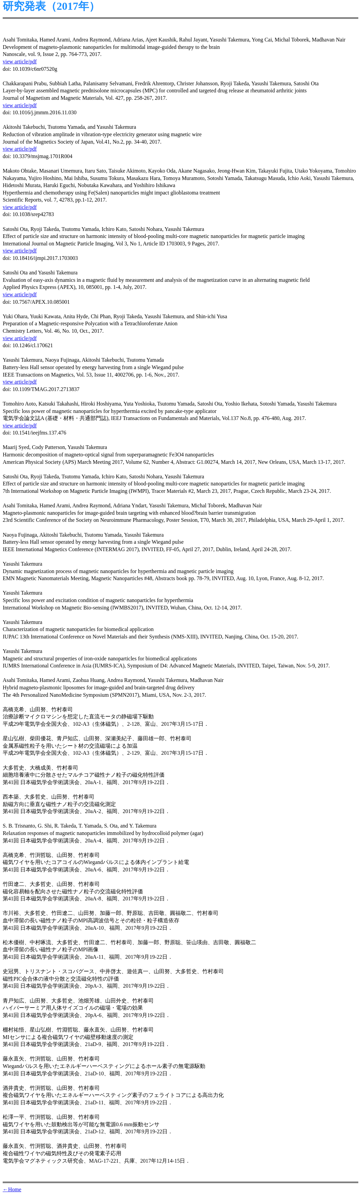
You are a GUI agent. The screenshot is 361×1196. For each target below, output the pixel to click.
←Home (12, 1189)
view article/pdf (20, 61)
